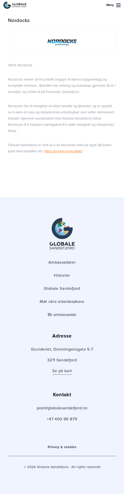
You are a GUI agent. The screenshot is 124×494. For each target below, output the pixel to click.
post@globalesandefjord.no (62, 407)
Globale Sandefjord (62, 288)
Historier (62, 275)
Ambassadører (62, 262)
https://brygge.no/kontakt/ (63, 151)
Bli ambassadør (62, 314)
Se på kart (62, 370)
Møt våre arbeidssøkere (62, 301)
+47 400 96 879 (62, 418)
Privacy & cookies (62, 447)
